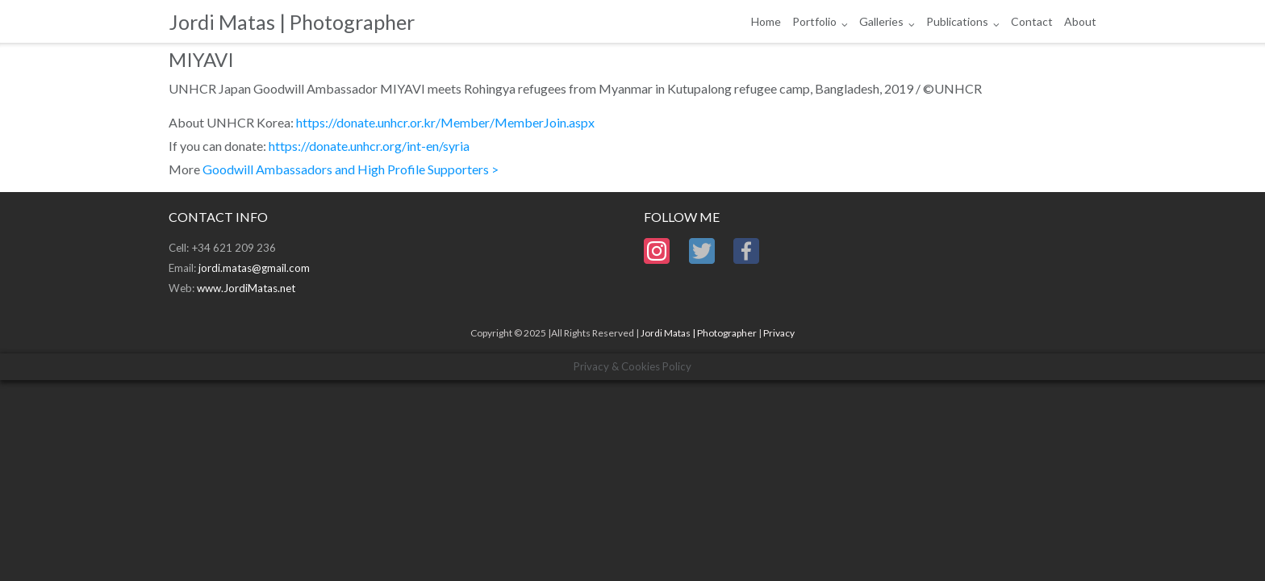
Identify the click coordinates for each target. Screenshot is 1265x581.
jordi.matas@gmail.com (254, 267)
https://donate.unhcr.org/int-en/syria (369, 145)
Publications (957, 21)
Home (766, 21)
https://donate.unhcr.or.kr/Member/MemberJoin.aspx (445, 122)
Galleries (881, 21)
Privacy (779, 333)
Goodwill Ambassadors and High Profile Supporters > (350, 169)
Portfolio (814, 21)
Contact (1032, 21)
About (1080, 21)
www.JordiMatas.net (246, 288)
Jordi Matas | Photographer (699, 333)
